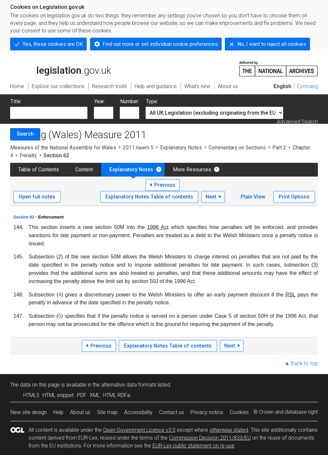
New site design (28, 412)
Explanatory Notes (181, 147)
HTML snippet (58, 395)
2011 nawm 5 (138, 147)
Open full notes (37, 197)
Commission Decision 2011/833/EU (210, 438)
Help (58, 412)
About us (80, 412)
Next (211, 197)
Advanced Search (297, 122)
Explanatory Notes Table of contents (149, 197)
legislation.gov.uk (60, 68)
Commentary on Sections (237, 147)
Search (25, 134)
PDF (81, 395)
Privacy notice (207, 412)
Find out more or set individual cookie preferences (160, 44)
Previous (164, 185)
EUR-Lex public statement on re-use (193, 446)
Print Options (294, 197)
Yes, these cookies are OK (53, 44)
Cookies (239, 412)
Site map (107, 412)
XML (95, 395)
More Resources (192, 169)
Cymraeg (307, 86)
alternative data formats (128, 385)
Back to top (304, 363)
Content (84, 169)
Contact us (171, 412)
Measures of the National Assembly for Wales (63, 147)
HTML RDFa (116, 395)
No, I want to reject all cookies (271, 44)
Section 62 (23, 217)
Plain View (253, 197)
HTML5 (31, 395)
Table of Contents (38, 169)
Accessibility (138, 412)
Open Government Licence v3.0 (139, 430)
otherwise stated (229, 430)
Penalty (28, 155)
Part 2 (279, 147)
